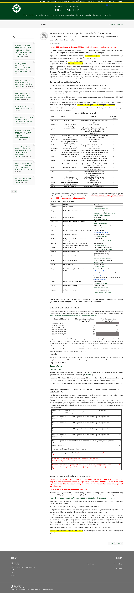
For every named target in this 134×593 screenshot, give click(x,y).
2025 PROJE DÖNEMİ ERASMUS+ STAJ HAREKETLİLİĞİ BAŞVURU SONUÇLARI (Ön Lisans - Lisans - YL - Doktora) (22, 67)
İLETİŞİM (108, 15)
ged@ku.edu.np (99, 262)
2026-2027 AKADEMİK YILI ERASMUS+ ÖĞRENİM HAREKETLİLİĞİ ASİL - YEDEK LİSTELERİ (23, 96)
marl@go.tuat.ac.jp (100, 245)
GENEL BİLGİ (28, 15)
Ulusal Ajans (90, 564)
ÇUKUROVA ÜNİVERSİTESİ (67, 7)
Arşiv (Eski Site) (102, 1)
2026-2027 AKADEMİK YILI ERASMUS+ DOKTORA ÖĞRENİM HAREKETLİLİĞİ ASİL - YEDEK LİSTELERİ (24, 83)
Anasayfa (91, 1)
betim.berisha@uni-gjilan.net (103, 258)
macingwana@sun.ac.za (101, 236)
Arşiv (14, 191)
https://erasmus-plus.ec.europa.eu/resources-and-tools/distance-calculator (73, 316)
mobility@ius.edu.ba (100, 224)
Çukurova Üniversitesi (48, 1)
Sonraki (119, 543)
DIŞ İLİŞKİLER (67, 10)
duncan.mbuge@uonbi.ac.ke (103, 249)
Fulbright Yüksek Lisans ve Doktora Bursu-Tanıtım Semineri (23, 180)
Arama (111, 1)
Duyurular (120, 24)
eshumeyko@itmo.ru (100, 266)
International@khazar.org (101, 208)
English (119, 1)
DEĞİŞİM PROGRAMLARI (46, 15)
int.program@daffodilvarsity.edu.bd (105, 213)
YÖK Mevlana (118, 564)
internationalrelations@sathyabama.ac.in (107, 241)
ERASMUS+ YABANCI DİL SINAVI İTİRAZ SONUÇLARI (22, 107)
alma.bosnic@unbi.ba (100, 219)
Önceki (111, 543)
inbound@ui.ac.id (99, 228)
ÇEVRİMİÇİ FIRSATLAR (93, 15)
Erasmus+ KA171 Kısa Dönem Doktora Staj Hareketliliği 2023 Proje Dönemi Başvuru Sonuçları (24, 120)
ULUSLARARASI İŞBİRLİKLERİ (71, 15)
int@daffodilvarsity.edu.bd (102, 215)
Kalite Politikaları (63, 1)
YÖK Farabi (118, 568)
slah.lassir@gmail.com (101, 288)
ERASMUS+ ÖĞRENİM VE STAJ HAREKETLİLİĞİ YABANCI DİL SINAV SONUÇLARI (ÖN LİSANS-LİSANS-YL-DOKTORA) (23, 166)
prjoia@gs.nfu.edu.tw (100, 283)
